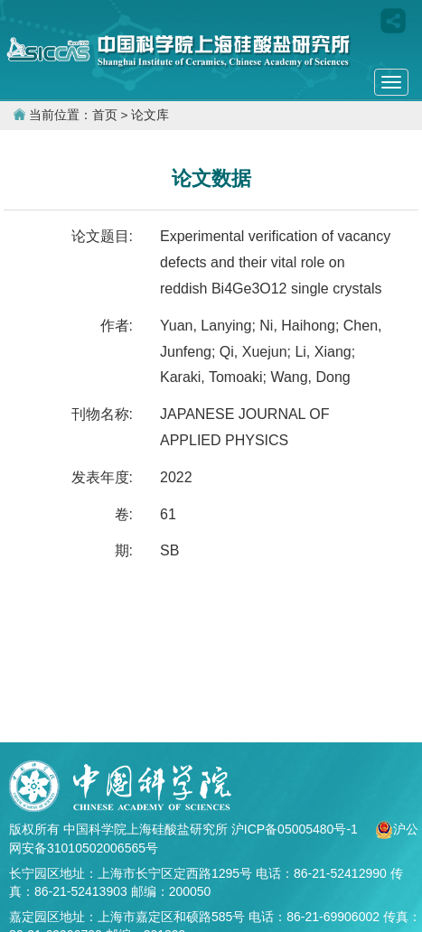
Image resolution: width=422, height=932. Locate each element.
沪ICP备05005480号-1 (296, 829)
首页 (104, 115)
